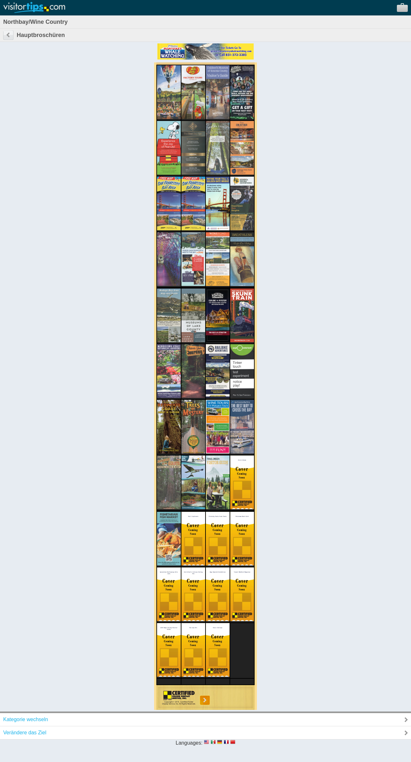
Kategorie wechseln (25, 719)
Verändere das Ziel (24, 732)
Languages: (189, 743)
